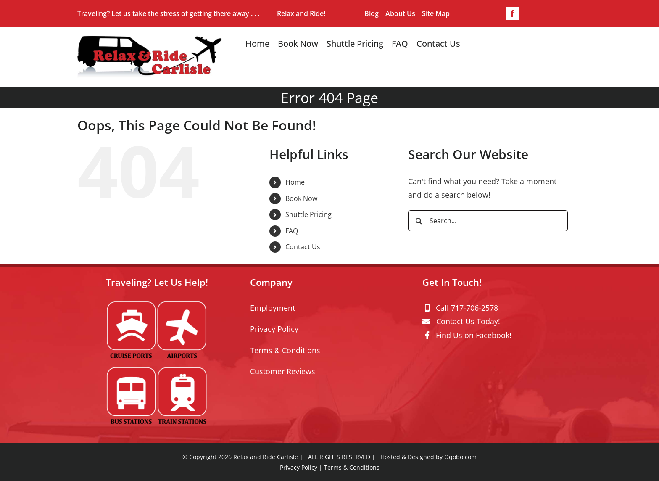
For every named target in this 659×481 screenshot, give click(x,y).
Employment (272, 308)
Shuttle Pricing (308, 214)
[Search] (418, 220)
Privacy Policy (274, 329)
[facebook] (512, 13)
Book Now (301, 198)
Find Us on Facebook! (473, 335)
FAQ (291, 230)
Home (295, 182)
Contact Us (302, 246)
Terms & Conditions (285, 350)
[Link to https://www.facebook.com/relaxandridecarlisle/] (427, 335)
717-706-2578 (474, 308)
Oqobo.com (460, 457)
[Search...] (488, 220)
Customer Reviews (282, 371)
